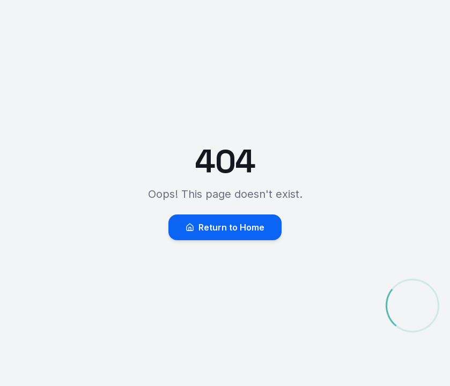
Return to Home (225, 227)
